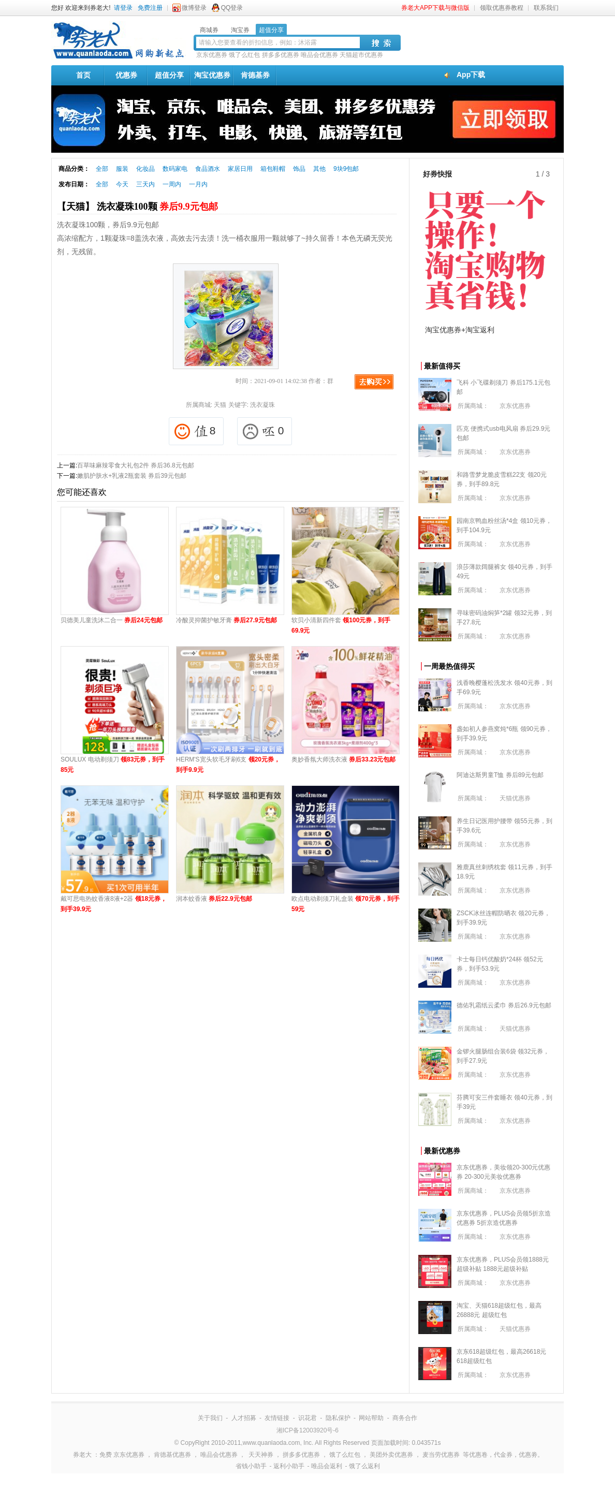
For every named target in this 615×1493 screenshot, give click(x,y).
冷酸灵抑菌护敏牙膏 (226, 620)
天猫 (220, 404)
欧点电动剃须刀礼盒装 (345, 904)
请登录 (123, 7)
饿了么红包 (244, 54)
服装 (122, 168)
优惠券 (126, 75)
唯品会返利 (326, 1466)
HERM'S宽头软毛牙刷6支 (228, 764)
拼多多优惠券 (280, 54)
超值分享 (169, 75)
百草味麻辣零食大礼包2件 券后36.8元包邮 (135, 465)
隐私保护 (338, 1418)
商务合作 (404, 1418)
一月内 (198, 184)
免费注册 (150, 7)
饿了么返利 (364, 1466)
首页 (83, 75)
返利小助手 (288, 1466)
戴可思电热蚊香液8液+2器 (114, 904)
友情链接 (277, 1418)
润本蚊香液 (214, 898)
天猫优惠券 (515, 798)
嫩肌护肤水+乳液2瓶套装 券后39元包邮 (131, 475)
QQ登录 (232, 7)
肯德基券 (255, 75)
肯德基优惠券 (172, 1454)
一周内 (172, 184)
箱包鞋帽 (272, 168)
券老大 (82, 1454)
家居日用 (240, 168)
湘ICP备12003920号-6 (307, 1430)
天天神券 (260, 1454)
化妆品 (145, 168)
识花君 (307, 1418)
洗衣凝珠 (262, 404)
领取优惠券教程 (501, 7)
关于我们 (210, 1418)
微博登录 (194, 7)
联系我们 (546, 7)
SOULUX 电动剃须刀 (113, 764)
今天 (122, 184)
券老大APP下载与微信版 (435, 7)
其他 (319, 168)
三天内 (145, 184)
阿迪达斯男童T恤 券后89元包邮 (500, 775)
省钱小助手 (251, 1466)
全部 (102, 168)
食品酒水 (207, 168)
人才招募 (243, 1418)
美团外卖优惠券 (391, 1454)
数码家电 (175, 168)
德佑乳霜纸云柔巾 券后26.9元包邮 (504, 1005)
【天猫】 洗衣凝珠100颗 (137, 206)
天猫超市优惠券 (361, 54)
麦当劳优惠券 (441, 1454)
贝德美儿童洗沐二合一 (112, 620)
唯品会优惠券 (319, 54)
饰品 (299, 168)
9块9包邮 (346, 168)
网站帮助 (371, 1418)
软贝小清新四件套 (340, 625)
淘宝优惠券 (212, 75)
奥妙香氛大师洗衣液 (343, 759)
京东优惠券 (211, 54)
